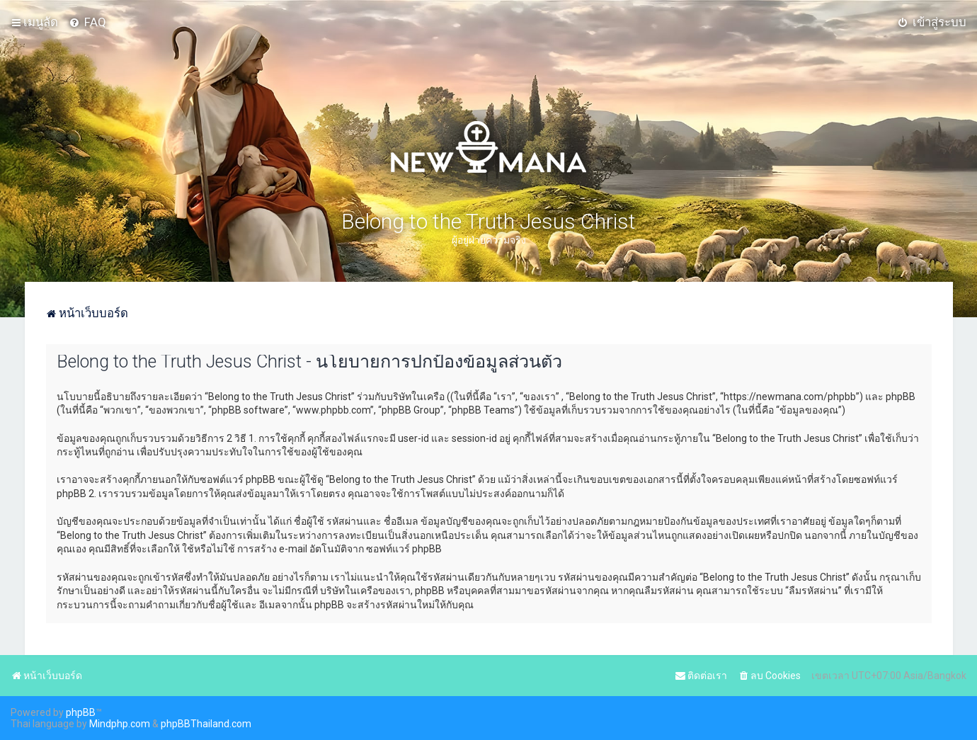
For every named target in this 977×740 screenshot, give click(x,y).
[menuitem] (87, 22)
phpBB (81, 712)
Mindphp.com (119, 723)
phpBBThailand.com (206, 723)
